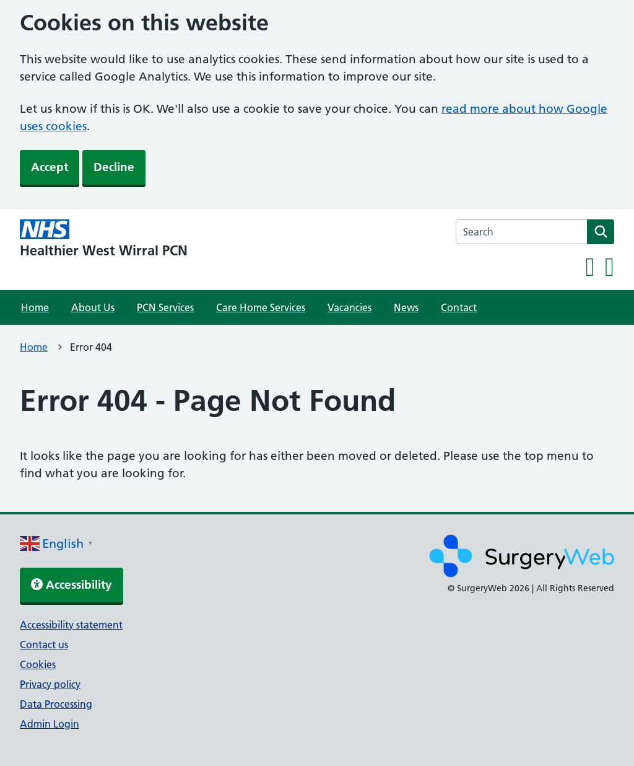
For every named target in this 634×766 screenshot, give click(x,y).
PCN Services (165, 307)
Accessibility (71, 585)
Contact (459, 307)
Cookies (38, 664)
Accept (49, 167)
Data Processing (56, 704)
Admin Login (49, 724)
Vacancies (349, 307)
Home (35, 307)
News (406, 307)
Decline (113, 167)
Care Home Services (260, 307)
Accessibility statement (71, 625)
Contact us (44, 644)
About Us (93, 307)
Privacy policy (50, 684)
